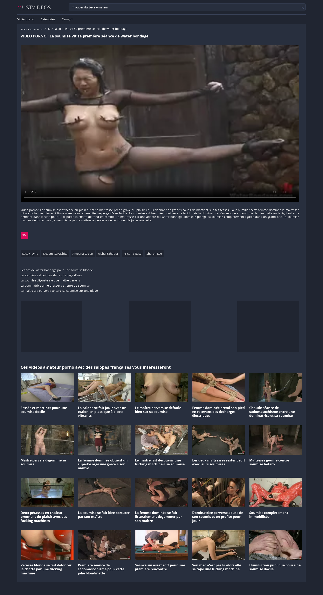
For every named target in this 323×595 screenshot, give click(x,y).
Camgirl (67, 19)
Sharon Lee (154, 254)
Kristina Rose (132, 254)
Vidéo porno (25, 19)
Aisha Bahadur (108, 254)
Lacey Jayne (30, 254)
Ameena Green (83, 254)
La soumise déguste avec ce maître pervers (50, 280)
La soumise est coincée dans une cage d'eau (51, 275)
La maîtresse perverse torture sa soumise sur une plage (59, 291)
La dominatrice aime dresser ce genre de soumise (55, 285)
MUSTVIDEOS (34, 7)
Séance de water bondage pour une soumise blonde (57, 270)
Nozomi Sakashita (55, 254)
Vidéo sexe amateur (32, 29)
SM (48, 29)
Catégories (48, 19)
